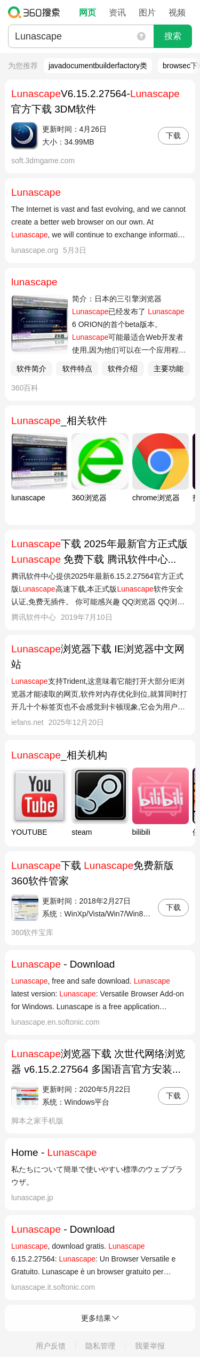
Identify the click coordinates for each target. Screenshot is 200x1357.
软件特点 (77, 368)
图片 (147, 12)
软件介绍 (123, 368)
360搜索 (36, 12)
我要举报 (150, 1346)
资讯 (117, 12)
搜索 (172, 36)
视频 (177, 12)
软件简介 (31, 368)
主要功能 (168, 368)
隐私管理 (100, 1346)
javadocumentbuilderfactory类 (98, 65)
